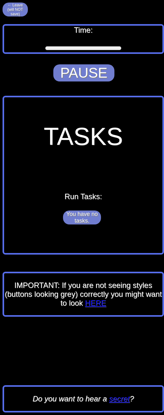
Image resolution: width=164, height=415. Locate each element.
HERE (95, 303)
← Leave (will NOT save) (15, 9)
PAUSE (83, 73)
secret (119, 398)
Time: (83, 39)
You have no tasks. (82, 217)
